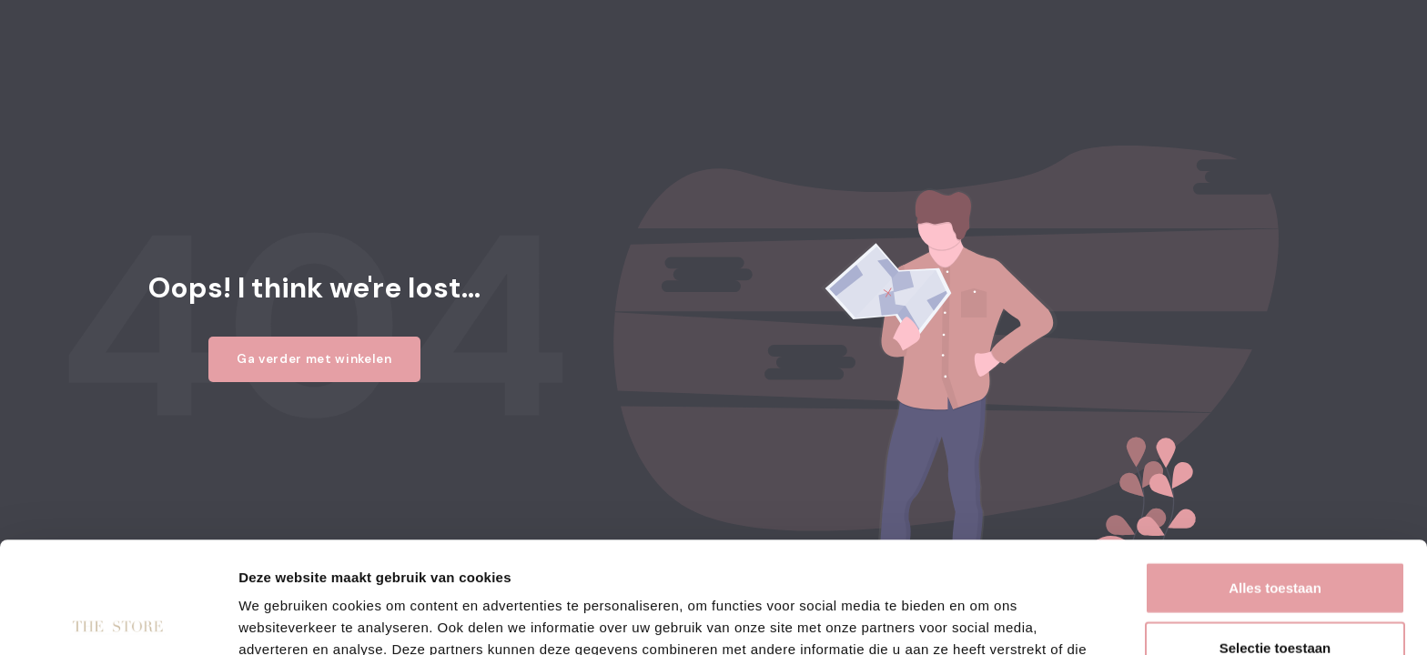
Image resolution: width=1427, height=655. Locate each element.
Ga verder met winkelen (314, 359)
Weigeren (1274, 595)
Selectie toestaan (1275, 536)
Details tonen (983, 619)
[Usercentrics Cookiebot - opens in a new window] (117, 619)
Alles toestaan (1275, 476)
